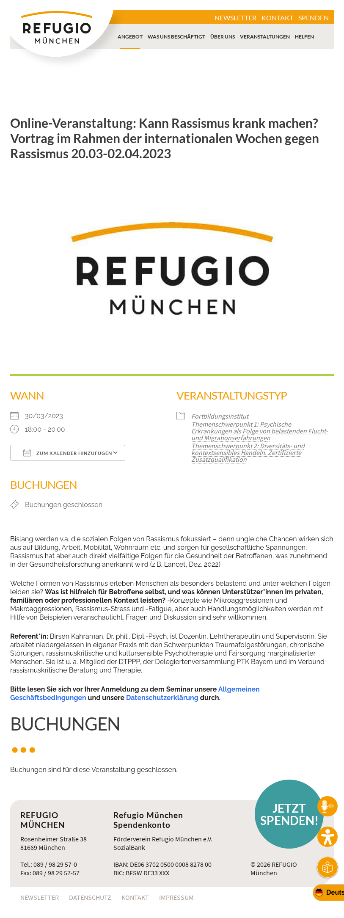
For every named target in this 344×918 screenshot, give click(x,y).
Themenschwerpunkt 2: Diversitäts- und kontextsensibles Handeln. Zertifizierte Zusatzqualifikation (248, 452)
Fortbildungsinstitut (219, 416)
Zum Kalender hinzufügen (67, 453)
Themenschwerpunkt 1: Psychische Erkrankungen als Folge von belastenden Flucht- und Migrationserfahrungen (259, 431)
